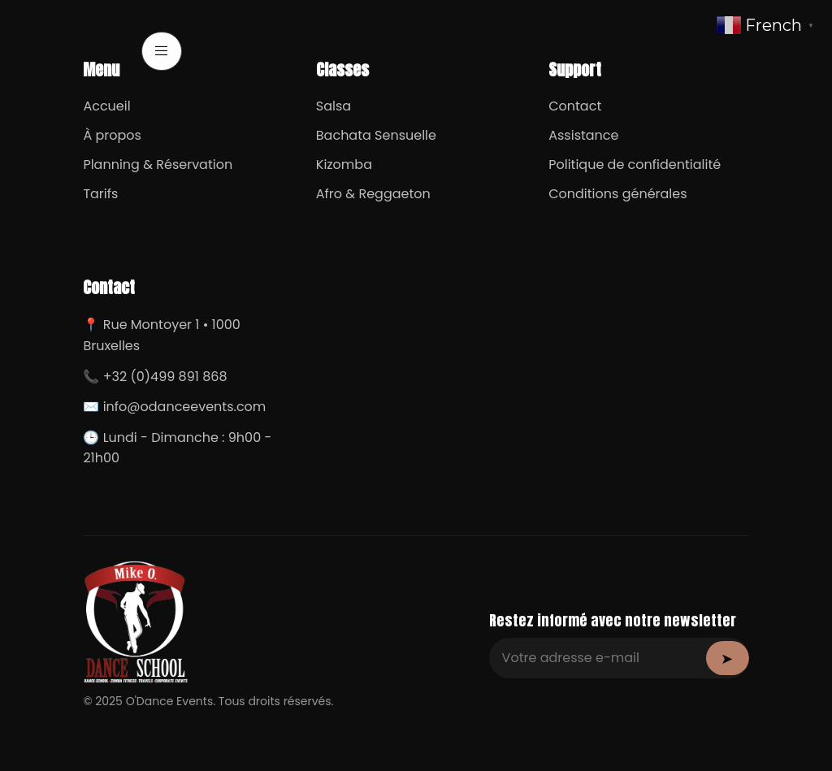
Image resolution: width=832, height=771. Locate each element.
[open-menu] (161, 51)
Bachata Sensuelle (376, 135)
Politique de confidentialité (634, 164)
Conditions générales (617, 193)
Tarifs (100, 193)
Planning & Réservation (157, 164)
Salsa (333, 106)
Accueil (106, 106)
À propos (112, 135)
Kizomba (344, 164)
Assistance (583, 135)
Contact (574, 106)
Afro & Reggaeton (373, 193)
